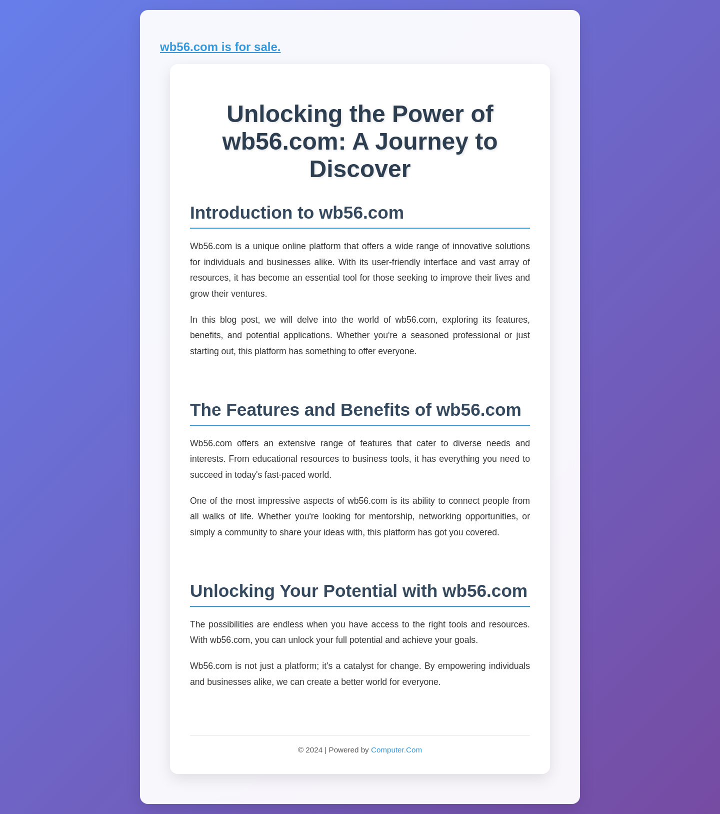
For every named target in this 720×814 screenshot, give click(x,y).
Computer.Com (396, 749)
